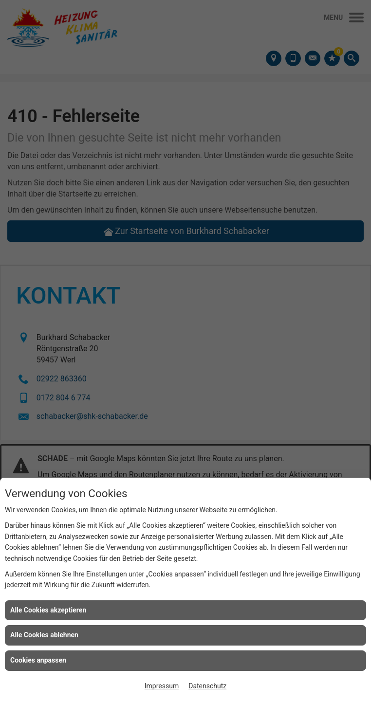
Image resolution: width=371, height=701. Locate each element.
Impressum (162, 686)
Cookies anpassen (38, 660)
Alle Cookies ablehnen (44, 635)
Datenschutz (207, 686)
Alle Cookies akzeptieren (48, 610)
